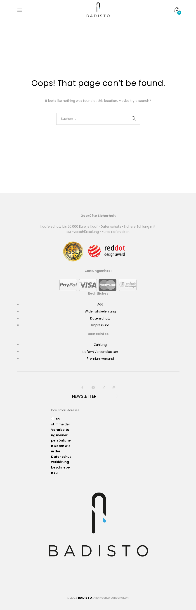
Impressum (100, 325)
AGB (100, 304)
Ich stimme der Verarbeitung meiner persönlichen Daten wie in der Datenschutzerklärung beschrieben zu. (61, 446)
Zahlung (100, 344)
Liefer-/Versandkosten (100, 351)
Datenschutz (100, 318)
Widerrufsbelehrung (100, 311)
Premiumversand (100, 358)
